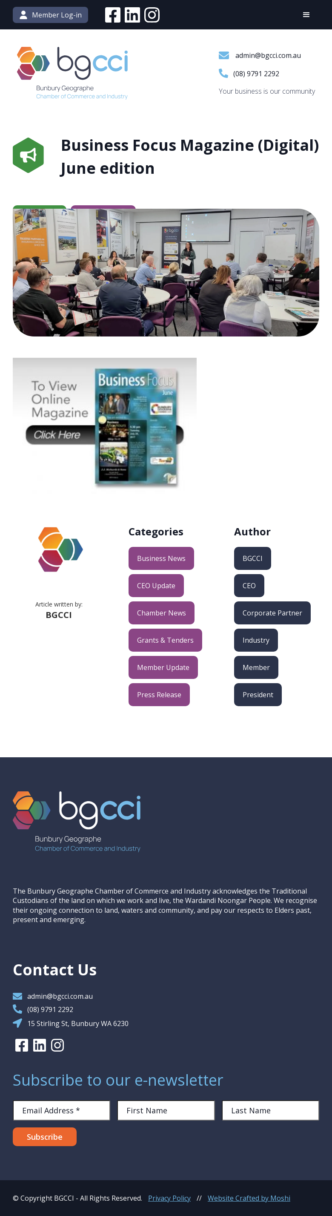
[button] (306, 15)
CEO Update (156, 585)
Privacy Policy (169, 1198)
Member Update (163, 667)
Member (256, 667)
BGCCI (253, 558)
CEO (249, 585)
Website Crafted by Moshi (249, 1198)
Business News (161, 558)
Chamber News (161, 613)
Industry (256, 640)
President (258, 694)
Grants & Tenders (165, 640)
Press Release (159, 694)
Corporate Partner (272, 613)
